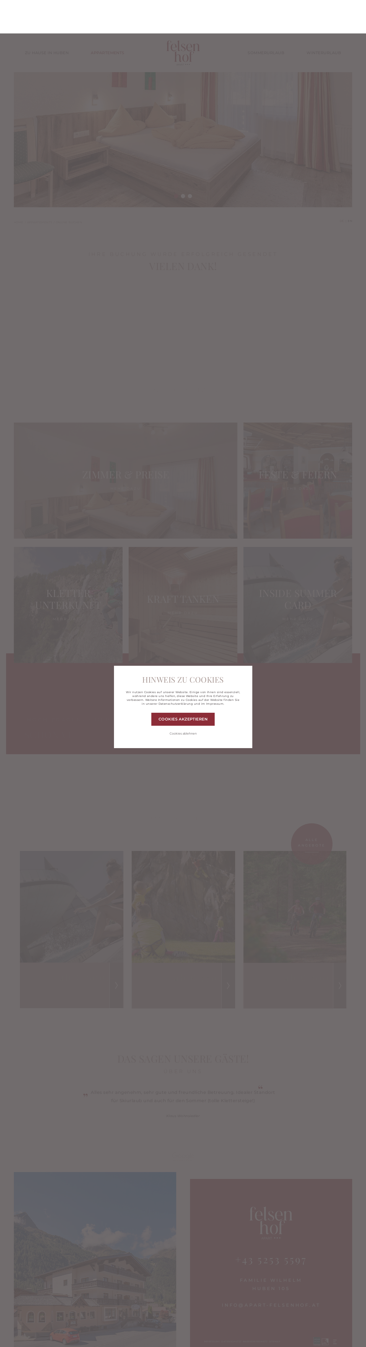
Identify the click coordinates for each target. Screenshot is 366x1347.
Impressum (215, 670)
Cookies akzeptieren (183, 685)
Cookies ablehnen (183, 700)
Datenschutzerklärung (176, 670)
